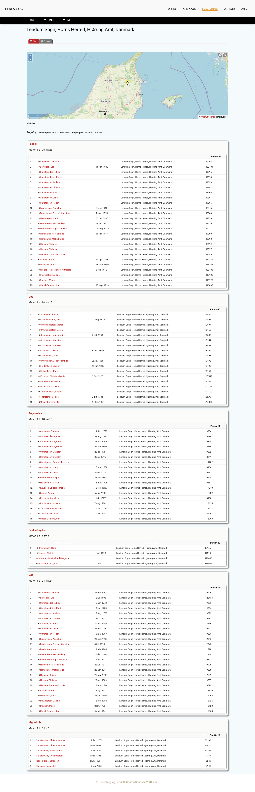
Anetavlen (189, 8)
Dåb (148, 587)
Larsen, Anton (47, 259)
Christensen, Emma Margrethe (55, 462)
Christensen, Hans (49, 192)
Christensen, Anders (50, 182)
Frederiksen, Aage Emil (51, 208)
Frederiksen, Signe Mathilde (53, 228)
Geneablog (14, 9)
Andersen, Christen (49, 161)
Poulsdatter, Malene (50, 275)
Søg (32, 20)
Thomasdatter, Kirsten (51, 391)
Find (51, 20)
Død (147, 309)
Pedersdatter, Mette (50, 381)
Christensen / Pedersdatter (49, 755)
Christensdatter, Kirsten (51, 177)
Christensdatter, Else (50, 172)
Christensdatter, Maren (51, 330)
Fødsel (149, 156)
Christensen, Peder (49, 203)
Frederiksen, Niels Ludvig (52, 223)
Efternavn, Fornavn (65, 156)
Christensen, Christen (50, 187)
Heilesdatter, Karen (49, 371)
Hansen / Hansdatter (46, 766)
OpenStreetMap (208, 117)
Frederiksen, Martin (49, 218)
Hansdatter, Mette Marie (52, 239)
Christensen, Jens (49, 197)
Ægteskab (145, 735)
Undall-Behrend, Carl (50, 285)
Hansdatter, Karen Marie (52, 234)
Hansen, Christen (48, 244)
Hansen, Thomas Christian (53, 254)
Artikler (229, 8)
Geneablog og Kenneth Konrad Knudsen (122, 782)
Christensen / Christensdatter (50, 740)
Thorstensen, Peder (49, 397)
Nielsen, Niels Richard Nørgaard (55, 270)
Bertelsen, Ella (47, 167)
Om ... (244, 8)
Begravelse (149, 426)
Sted (33, 41)
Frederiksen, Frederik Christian (55, 213)
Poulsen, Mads (47, 280)
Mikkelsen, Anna (48, 264)
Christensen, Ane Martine (52, 335)
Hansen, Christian (48, 249)
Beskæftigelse (149, 543)
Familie (61, 735)
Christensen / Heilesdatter (49, 750)
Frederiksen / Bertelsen (47, 761)
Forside (171, 8)
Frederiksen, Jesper (49, 366)
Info (70, 20)
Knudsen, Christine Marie (52, 376)
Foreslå (45, 41)
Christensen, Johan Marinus (54, 361)
